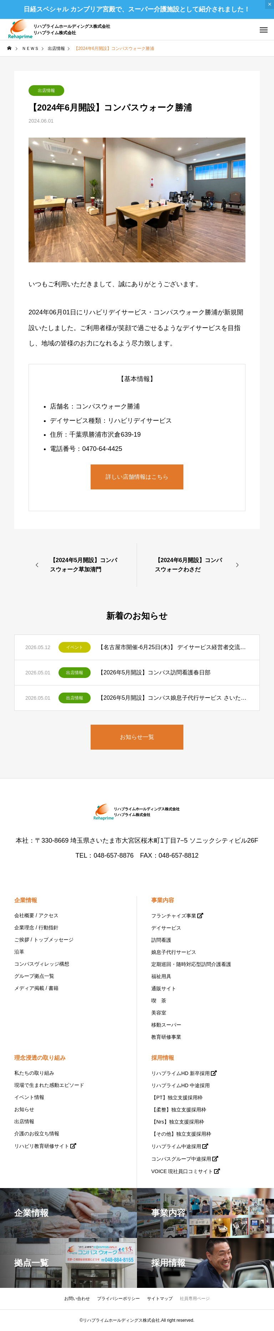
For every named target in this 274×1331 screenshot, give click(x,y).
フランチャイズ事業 (173, 916)
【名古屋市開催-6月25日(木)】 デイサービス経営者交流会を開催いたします (173, 647)
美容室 (158, 1013)
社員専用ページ (195, 1298)
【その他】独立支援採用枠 (181, 1134)
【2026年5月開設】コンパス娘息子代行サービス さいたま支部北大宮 (173, 698)
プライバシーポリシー (118, 1298)
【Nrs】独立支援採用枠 (177, 1122)
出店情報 (46, 90)
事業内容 (162, 900)
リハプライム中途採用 (176, 1146)
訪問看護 (161, 940)
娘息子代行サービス (173, 952)
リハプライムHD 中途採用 (180, 1085)
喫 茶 (158, 1000)
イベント (74, 647)
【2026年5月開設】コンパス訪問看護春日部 (154, 672)
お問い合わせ (77, 1298)
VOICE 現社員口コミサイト (182, 1171)
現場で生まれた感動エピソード (49, 1085)
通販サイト (163, 988)
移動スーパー (166, 1025)
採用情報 (162, 1058)
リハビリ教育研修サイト (41, 1146)
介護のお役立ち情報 (36, 1133)
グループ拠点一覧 (34, 976)
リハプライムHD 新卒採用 (180, 1073)
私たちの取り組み (34, 1073)
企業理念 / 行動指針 (36, 927)
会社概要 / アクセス (36, 915)
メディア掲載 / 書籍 (36, 988)
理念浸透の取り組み (40, 1058)
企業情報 (25, 900)
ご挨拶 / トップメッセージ (43, 939)
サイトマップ (160, 1298)
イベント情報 (29, 1097)
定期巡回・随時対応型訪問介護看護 (191, 964)
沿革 (19, 952)
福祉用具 (161, 976)
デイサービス (166, 928)
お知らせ (24, 1109)
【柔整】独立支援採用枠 (178, 1109)
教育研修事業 (166, 1037)
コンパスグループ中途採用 (181, 1159)
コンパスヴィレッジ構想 (41, 964)
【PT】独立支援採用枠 (177, 1097)
